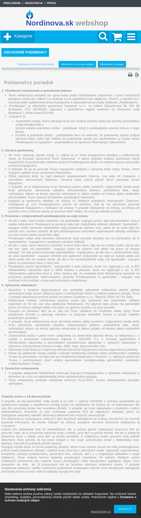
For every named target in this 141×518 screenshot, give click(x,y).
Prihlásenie (12, 3)
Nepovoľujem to (101, 511)
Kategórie (23, 36)
